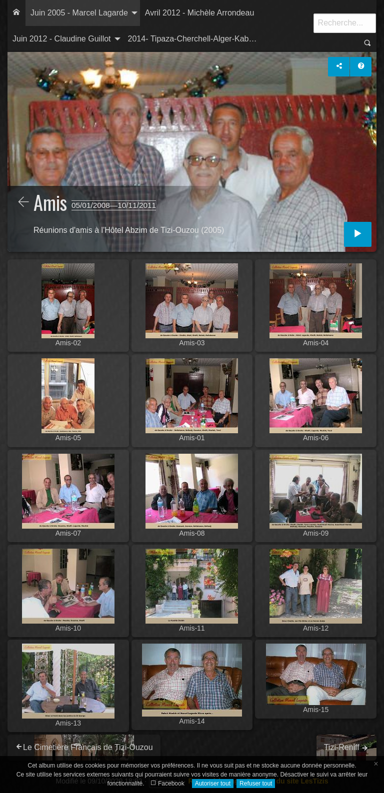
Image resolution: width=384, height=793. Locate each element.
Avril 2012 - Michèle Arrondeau (199, 12)
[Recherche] (345, 22)
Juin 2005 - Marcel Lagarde (79, 12)
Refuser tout (256, 783)
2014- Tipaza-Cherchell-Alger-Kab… (192, 38)
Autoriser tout (212, 783)
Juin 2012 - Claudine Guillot (61, 38)
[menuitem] (17, 13)
